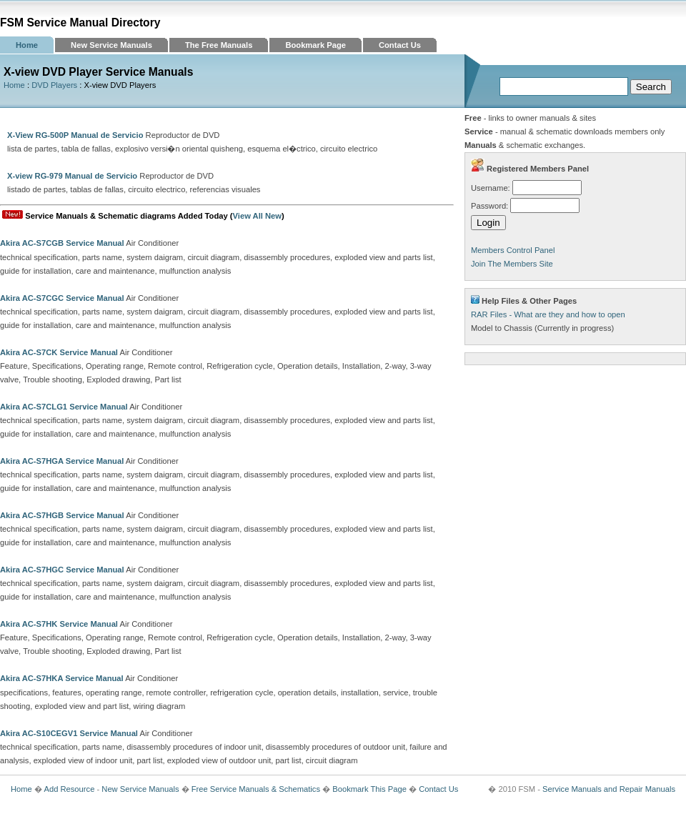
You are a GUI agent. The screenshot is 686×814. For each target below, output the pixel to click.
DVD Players (54, 85)
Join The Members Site (512, 263)
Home (27, 45)
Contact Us (400, 45)
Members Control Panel (513, 250)
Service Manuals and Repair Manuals (608, 789)
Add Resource (69, 789)
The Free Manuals (219, 45)
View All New (257, 216)
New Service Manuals (111, 45)
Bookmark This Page (369, 789)
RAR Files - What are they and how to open (548, 314)
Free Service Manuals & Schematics (256, 789)
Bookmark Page (315, 45)
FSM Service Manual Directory (80, 22)
